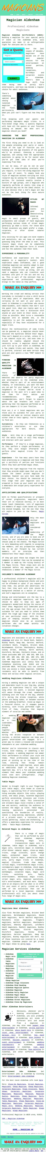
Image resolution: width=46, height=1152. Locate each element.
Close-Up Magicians (17, 1084)
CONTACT (30, 14)
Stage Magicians (20, 1111)
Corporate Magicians (11, 1089)
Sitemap (3, 1137)
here (28, 944)
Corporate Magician (34, 1103)
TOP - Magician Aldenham (13, 1119)
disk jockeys (35, 1037)
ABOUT (24, 14)
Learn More (34, 1151)
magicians (16, 662)
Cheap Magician (19, 1087)
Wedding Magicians (23, 1106)
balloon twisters (21, 1040)
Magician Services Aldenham (21, 949)
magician (30, 669)
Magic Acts (7, 1106)
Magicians (6, 638)
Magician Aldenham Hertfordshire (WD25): (23, 35)
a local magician (24, 891)
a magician (31, 1023)
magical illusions (11, 862)
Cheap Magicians (35, 1087)
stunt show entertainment (15, 1033)
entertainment (32, 1013)
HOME (11, 14)
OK (42, 1151)
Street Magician (35, 1084)
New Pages (11, 1137)
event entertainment (11, 1042)
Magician (29, 1094)
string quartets (36, 1028)
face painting (34, 1049)
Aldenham (6, 640)
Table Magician (30, 1108)
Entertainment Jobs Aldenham (21, 1076)
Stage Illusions (30, 1089)
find (9, 913)
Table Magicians (9, 1101)
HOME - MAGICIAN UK (23, 1129)
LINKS (17, 14)
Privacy (42, 1137)
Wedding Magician (22, 1099)
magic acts (36, 841)
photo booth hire (23, 1030)
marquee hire (8, 1035)
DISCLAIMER (39, 14)
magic (41, 833)
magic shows (11, 944)
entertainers (8, 1054)
